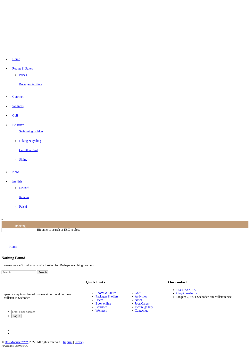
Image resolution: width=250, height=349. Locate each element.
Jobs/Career (142, 303)
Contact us (141, 310)
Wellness (101, 310)
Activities (141, 296)
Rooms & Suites (106, 293)
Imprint (67, 342)
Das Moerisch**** (16, 342)
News (138, 300)
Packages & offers (107, 296)
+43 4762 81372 (186, 289)
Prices (99, 300)
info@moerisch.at (187, 293)
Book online (103, 303)
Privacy (79, 342)
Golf (137, 293)
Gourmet (101, 307)
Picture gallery (144, 307)
